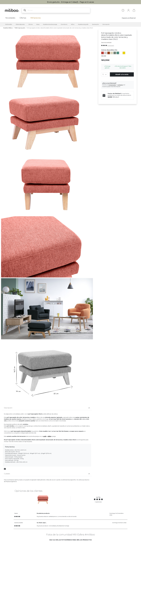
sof (44, 436)
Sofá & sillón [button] (8, 24)
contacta (120, 85)
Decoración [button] (106, 24)
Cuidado (7, 474)
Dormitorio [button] (64, 24)
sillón (49, 436)
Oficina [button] (30, 24)
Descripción (8, 408)
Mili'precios (35, 18)
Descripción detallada (106, 42)
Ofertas (23, 18)
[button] (29, 556)
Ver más (103, 55)
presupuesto (112, 85)
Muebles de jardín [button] (83, 24)
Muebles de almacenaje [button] (50, 24)
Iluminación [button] (95, 24)
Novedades (10, 18)
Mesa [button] (37, 24)
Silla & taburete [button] (20, 24)
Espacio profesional (129, 18)
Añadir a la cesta (121, 74)
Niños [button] (72, 24)
